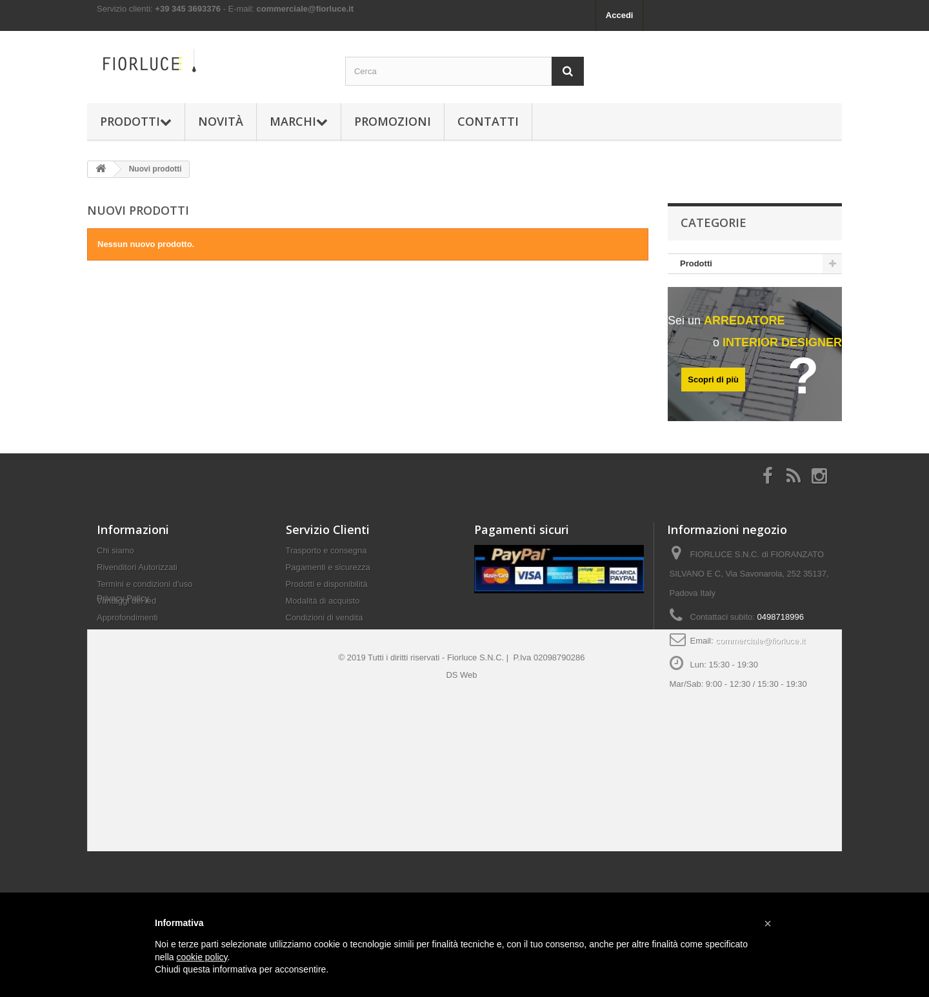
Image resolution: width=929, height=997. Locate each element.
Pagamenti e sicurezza (328, 573)
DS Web (461, 756)
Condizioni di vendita (324, 624)
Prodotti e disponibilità (327, 590)
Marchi (299, 121)
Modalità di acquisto (323, 607)
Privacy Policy (123, 646)
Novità (220, 121)
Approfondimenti (127, 624)
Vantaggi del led (126, 607)
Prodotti (136, 121)
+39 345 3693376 (188, 9)
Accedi (620, 15)
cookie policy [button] (201, 957)
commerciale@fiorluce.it (305, 9)
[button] (767, 923)
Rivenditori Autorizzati (137, 573)
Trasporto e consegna (326, 557)
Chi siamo (115, 557)
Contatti (488, 121)
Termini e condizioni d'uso (144, 590)
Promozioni (392, 121)
